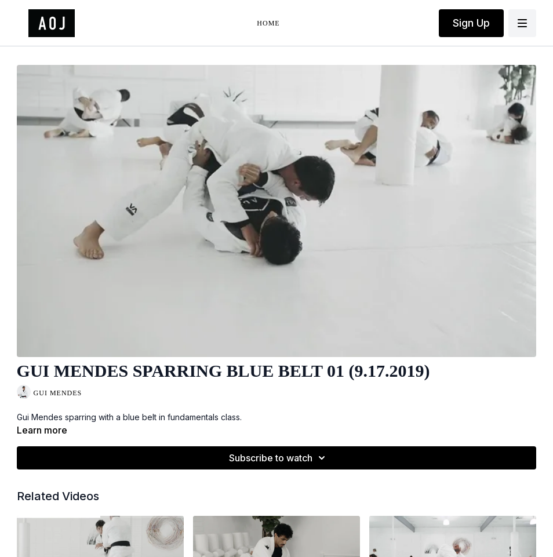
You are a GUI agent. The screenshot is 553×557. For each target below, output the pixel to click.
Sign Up (471, 23)
